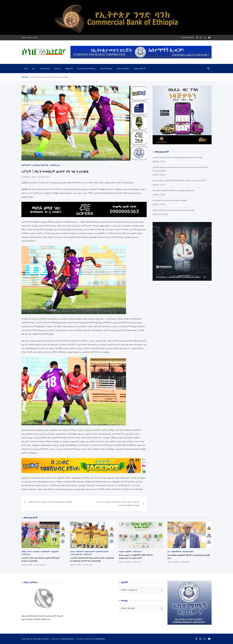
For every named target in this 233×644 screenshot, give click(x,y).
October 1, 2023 (28, 176)
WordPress (100, 638)
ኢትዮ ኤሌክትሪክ (76, 554)
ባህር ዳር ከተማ (90, 551)
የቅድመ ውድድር (123, 68)
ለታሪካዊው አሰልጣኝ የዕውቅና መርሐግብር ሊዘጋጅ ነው (174, 190)
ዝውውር (57, 68)
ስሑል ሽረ (36, 551)
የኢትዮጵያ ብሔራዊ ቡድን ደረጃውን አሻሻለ (170, 200)
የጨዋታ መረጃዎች (125, 551)
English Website (187, 37)
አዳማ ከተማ (26, 165)
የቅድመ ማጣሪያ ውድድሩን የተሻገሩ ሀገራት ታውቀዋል (173, 210)
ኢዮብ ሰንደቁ (39, 564)
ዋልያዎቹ (69, 68)
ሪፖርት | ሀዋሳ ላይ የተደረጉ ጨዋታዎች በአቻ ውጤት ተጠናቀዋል (177, 157)
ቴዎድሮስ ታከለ (44, 176)
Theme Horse (67, 638)
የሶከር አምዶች (139, 68)
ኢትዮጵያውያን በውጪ (86, 68)
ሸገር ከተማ (80, 551)
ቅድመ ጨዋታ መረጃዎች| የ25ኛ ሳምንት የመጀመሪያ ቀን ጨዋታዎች (179, 180)
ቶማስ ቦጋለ (87, 564)
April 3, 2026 (26, 564)
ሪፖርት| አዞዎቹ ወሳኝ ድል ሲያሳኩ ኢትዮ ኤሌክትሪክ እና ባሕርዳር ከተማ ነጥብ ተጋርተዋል (92, 559)
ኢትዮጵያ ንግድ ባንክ (40, 165)
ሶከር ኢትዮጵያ (43, 638)
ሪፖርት (29, 551)
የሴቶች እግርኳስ (106, 68)
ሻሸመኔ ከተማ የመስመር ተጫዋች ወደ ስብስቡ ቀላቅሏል (50, 502)
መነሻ (26, 68)
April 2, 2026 (172, 562)
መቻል (23, 551)
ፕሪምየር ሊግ (44, 68)
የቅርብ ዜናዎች (31, 517)
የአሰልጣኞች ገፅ (176, 551)
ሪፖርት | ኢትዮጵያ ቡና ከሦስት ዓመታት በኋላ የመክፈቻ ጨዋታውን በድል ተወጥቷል (117, 504)
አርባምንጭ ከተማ (102, 551)
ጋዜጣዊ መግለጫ (187, 551)
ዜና (33, 68)
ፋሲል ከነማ (55, 551)
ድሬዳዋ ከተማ (45, 551)
